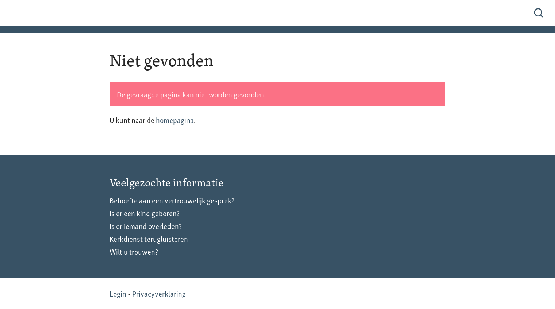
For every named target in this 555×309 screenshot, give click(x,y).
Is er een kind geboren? (145, 213)
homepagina (175, 119)
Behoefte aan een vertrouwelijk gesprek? (172, 200)
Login (118, 293)
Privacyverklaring (159, 293)
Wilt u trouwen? (134, 251)
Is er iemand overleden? (146, 225)
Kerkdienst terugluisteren (149, 238)
